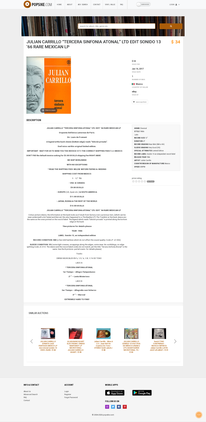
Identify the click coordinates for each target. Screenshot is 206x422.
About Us (27, 391)
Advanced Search (31, 394)
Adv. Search (83, 5)
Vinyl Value (110, 5)
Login (67, 391)
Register (67, 394)
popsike (38, 4)
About (70, 5)
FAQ (122, 5)
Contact (97, 5)
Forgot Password (71, 397)
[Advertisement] (156, 211)
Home (60, 5)
